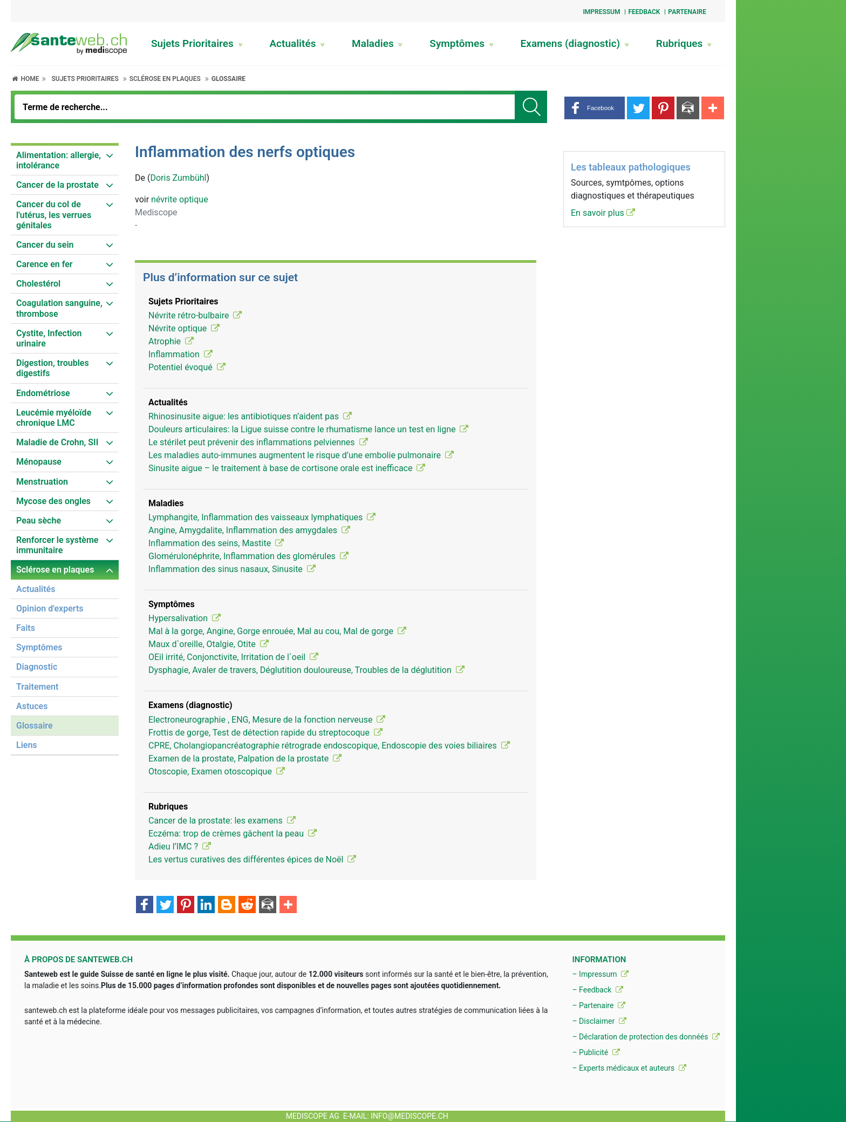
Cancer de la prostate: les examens (222, 820)
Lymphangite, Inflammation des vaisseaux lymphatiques (262, 517)
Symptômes (461, 43)
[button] (594, 108)
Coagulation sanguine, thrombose (59, 308)
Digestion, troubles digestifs (52, 368)
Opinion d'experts (49, 608)
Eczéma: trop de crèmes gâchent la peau (232, 833)
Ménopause (39, 462)
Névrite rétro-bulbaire (195, 315)
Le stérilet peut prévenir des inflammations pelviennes (258, 442)
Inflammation (180, 354)
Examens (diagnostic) (575, 43)
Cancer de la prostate (57, 185)
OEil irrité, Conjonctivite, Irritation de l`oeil (233, 657)
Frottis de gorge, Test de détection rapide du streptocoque (265, 732)
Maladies (377, 43)
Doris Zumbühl (178, 178)
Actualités (297, 43)
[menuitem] (65, 160)
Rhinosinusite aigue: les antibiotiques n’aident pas (250, 416)
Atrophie (171, 341)
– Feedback (597, 989)
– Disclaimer (599, 1021)
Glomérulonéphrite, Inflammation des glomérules (248, 556)
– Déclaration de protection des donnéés (646, 1036)
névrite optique (179, 199)
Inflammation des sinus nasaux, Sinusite (232, 569)
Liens (26, 745)
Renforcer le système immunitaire (57, 545)
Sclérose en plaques (165, 79)
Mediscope (156, 212)
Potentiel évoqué (187, 367)
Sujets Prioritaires (197, 43)
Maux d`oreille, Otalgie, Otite (208, 644)
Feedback (644, 12)
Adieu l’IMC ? (179, 846)
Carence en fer (44, 264)
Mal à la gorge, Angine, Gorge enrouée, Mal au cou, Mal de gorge (277, 631)
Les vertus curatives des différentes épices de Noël (252, 859)
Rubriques (684, 43)
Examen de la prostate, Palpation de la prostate (245, 758)
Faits (25, 628)
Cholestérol (38, 283)
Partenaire (687, 12)
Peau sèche (38, 520)
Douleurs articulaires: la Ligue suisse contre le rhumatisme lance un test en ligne (308, 429)
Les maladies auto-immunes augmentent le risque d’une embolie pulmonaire (301, 455)
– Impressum (600, 974)
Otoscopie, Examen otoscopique (216, 771)
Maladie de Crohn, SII (57, 442)
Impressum (601, 12)
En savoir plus (603, 213)
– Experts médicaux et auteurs (629, 1068)
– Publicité (595, 1052)
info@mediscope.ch (409, 1116)
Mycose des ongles (53, 501)
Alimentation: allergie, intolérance (58, 160)
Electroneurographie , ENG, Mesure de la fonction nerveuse (266, 720)
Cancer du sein (45, 245)
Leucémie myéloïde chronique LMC (53, 417)
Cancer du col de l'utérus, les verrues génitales (53, 214)
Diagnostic (36, 667)
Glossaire (228, 79)
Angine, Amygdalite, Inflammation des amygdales (249, 530)
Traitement (37, 687)
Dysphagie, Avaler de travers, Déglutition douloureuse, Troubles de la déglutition (306, 670)
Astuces (31, 706)
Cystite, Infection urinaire (48, 338)
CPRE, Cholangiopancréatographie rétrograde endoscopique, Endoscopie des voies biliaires (329, 745)
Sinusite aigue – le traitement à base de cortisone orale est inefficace (286, 468)
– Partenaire (598, 1005)
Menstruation (42, 482)
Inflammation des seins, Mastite (216, 543)
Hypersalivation (184, 618)
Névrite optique (184, 328)
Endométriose (43, 393)
